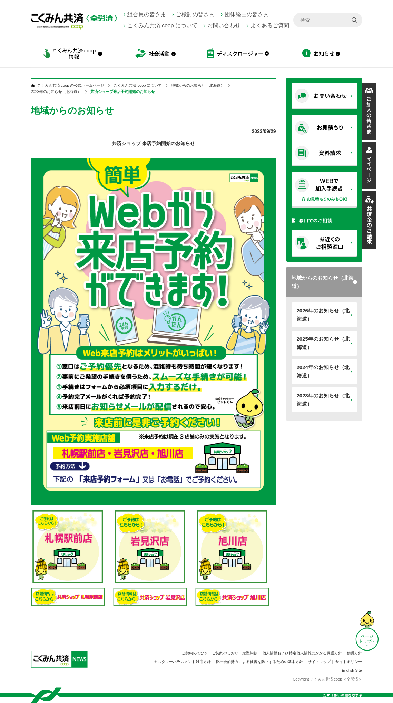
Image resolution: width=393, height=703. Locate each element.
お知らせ (320, 54)
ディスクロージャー (238, 54)
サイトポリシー (348, 661)
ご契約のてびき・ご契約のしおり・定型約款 (219, 653)
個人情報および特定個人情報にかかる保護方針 (302, 653)
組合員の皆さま (146, 14)
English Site (352, 670)
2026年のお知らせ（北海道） (323, 315)
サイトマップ (319, 661)
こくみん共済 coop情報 (72, 54)
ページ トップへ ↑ (367, 641)
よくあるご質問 (269, 25)
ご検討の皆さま (195, 14)
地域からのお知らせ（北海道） (323, 282)
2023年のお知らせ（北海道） (323, 400)
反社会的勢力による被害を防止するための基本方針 (259, 661)
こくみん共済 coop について (162, 25)
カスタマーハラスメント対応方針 (182, 661)
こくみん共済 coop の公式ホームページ (71, 85)
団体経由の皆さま (247, 14)
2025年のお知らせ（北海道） (323, 343)
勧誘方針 (354, 653)
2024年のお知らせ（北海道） (323, 371)
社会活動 (155, 54)
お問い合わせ (223, 25)
